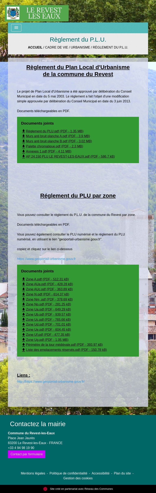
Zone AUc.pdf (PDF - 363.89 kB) (47, 289)
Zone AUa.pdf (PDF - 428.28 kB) (47, 284)
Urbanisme (80, 47)
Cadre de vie (56, 47)
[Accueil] (37, 11)
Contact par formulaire (27, 454)
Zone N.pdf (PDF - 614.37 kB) (45, 294)
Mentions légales (33, 473)
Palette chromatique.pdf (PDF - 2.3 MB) (52, 146)
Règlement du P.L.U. (110, 47)
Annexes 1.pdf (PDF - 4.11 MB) (46, 151)
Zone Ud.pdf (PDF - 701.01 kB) (46, 324)
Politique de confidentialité (68, 473)
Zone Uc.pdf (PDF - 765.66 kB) (46, 319)
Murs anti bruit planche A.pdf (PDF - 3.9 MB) (55, 136)
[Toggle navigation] (16, 28)
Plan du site (122, 473)
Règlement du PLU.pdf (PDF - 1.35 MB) (52, 131)
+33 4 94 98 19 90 (21, 448)
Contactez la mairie (38, 424)
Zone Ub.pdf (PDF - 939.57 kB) (46, 314)
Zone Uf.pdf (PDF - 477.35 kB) (45, 334)
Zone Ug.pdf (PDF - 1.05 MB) (44, 340)
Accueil (35, 47)
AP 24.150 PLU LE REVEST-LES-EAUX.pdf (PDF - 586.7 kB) (68, 156)
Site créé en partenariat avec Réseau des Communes (78, 488)
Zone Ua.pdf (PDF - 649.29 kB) (46, 309)
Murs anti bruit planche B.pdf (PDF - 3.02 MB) (56, 141)
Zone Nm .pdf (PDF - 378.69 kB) (47, 299)
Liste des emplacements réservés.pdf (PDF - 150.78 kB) (64, 350)
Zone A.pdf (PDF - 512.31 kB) (45, 279)
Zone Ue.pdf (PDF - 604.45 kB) (46, 329)
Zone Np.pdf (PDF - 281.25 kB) (46, 304)
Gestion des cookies (78, 478)
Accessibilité (100, 473)
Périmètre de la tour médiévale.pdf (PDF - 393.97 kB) (62, 344)
